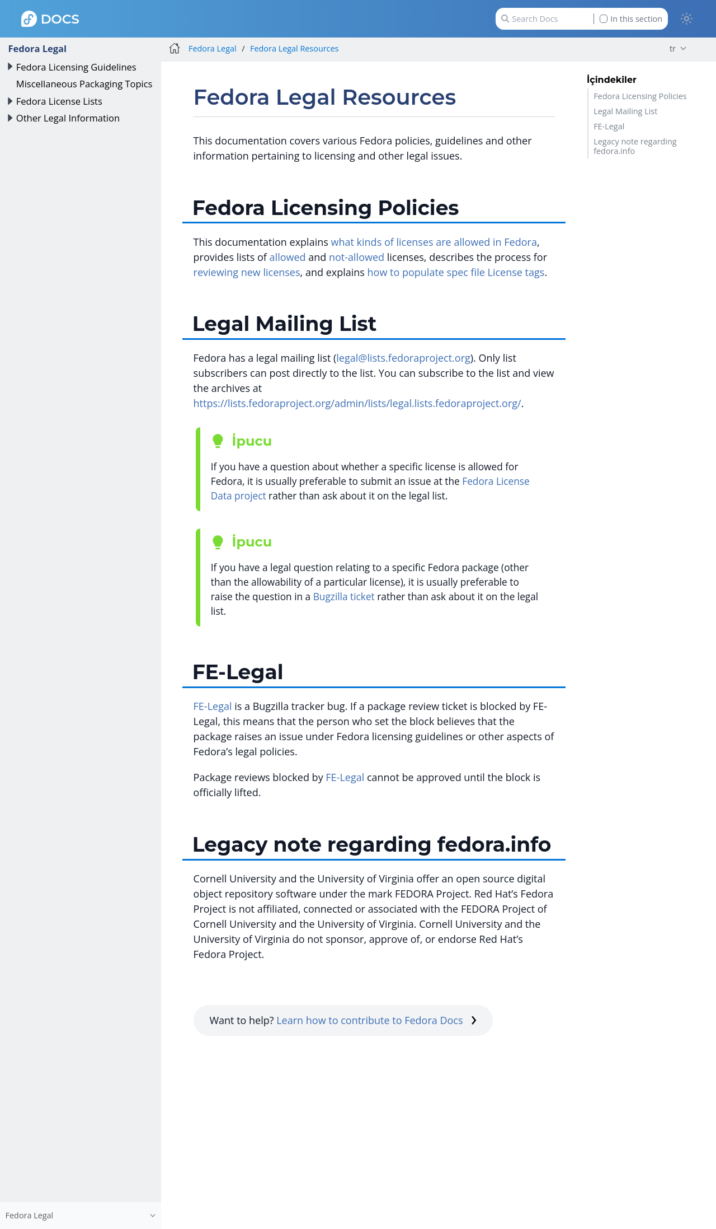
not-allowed (356, 257)
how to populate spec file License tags (456, 272)
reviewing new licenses (247, 272)
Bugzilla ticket (344, 596)
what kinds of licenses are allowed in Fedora (434, 242)
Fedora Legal (37, 48)
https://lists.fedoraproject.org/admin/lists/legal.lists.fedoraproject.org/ (357, 403)
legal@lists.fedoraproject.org (403, 358)
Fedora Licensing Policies (639, 96)
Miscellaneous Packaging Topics (84, 83)
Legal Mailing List (625, 111)
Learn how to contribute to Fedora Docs (376, 1020)
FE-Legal (608, 126)
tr (673, 48)
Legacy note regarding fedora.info (634, 146)
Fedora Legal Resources (294, 48)
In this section (631, 18)
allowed (288, 257)
